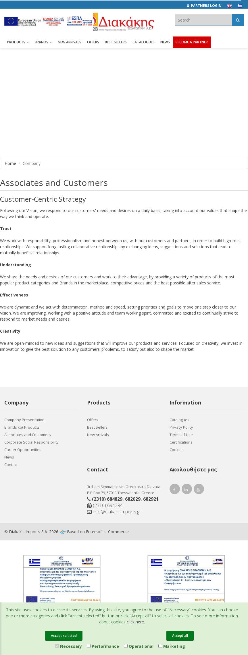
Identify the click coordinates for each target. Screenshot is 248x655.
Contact (11, 464)
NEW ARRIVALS (69, 42)
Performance (103, 646)
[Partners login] (207, 5)
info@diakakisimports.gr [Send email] (114, 511)
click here (135, 622)
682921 (151, 499)
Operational (138, 646)
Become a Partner (192, 42)
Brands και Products (22, 427)
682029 (133, 499)
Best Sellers (116, 42)
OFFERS (93, 42)
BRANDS (43, 42)
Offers (92, 419)
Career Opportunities (22, 449)
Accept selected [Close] (64, 635)
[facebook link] (174, 490)
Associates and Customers (27, 434)
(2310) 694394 (105, 505)
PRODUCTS (18, 42)
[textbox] (203, 20)
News (165, 42)
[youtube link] (198, 490)
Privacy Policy (181, 427)
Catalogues (143, 42)
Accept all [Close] (180, 635)
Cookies (177, 449)
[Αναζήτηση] (237, 20)
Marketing (171, 646)
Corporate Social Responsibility (31, 442)
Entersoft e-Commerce (107, 531)
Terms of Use (181, 434)
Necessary (68, 646)
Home (10, 163)
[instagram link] (186, 490)
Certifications (181, 442)
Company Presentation (24, 419)
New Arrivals (98, 434)
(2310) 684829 (107, 499)
